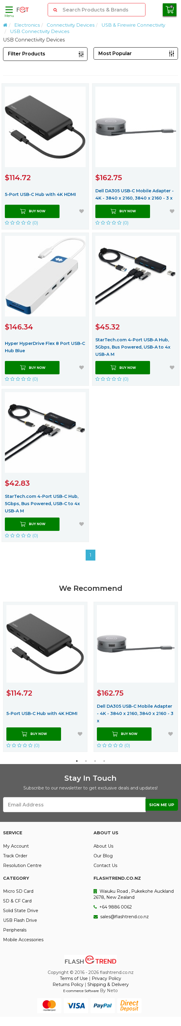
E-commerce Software (81, 991)
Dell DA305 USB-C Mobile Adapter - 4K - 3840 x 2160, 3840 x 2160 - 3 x (134, 194)
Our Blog (103, 856)
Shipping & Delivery (108, 984)
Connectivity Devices (70, 25)
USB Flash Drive (20, 920)
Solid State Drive (20, 910)
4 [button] (104, 761)
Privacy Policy (106, 978)
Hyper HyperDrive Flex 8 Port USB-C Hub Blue (45, 347)
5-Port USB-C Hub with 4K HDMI (40, 194)
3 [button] (95, 761)
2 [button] (86, 761)
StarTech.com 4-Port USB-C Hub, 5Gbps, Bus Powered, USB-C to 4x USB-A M (42, 504)
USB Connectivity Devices (39, 31)
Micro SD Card (18, 891)
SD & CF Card (17, 901)
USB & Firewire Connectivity (133, 25)
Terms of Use (74, 978)
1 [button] (77, 761)
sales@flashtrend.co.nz (121, 916)
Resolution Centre (22, 865)
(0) (21, 223)
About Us (103, 846)
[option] (45, 677)
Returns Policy (68, 984)
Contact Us (105, 865)
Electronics (27, 25)
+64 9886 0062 (113, 907)
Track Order (15, 856)
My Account (16, 846)
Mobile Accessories (23, 939)
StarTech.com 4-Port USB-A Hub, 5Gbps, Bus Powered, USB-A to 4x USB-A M (132, 347)
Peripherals (14, 930)
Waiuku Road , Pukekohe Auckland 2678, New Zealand (134, 894)
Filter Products (26, 54)
